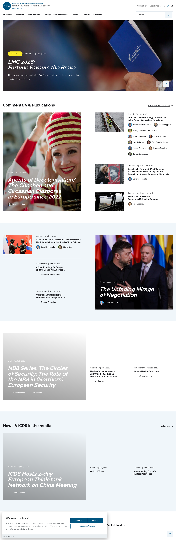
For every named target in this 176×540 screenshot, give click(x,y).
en (168, 6)
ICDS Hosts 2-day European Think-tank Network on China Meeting (42, 479)
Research (20, 15)
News (87, 15)
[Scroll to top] (170, 534)
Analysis (39, 236)
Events (75, 15)
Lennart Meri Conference (56, 15)
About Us (7, 15)
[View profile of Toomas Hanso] (16, 493)
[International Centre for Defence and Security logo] (26, 6)
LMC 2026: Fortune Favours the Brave (41, 65)
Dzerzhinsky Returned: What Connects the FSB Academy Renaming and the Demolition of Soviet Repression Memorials (148, 171)
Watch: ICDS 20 (97, 471)
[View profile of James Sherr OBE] (110, 303)
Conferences (28, 54)
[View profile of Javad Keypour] (162, 125)
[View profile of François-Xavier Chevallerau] (143, 131)
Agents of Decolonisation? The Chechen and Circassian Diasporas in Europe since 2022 (41, 188)
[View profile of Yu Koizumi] (97, 381)
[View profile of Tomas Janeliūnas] (138, 154)
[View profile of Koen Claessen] (137, 136)
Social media (155, 6)
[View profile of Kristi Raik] (35, 393)
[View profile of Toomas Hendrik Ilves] (48, 275)
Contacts (98, 15)
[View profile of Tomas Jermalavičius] (139, 125)
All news (167, 426)
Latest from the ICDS (160, 105)
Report (11, 172)
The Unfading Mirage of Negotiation (127, 292)
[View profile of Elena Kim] (65, 247)
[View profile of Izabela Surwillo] (157, 148)
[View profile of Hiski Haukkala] (16, 393)
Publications (34, 15)
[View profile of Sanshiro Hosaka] (137, 179)
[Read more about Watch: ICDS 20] (110, 447)
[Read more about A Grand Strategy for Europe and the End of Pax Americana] (17, 272)
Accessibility (142, 6)
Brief (10, 361)
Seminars (12, 467)
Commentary (133, 165)
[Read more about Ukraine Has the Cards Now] (153, 347)
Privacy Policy (8, 536)
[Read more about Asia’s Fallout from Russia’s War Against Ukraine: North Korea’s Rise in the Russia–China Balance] (17, 244)
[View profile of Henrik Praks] (136, 142)
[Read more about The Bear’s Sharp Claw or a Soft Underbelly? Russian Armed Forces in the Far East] (110, 347)
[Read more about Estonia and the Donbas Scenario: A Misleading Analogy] (109, 201)
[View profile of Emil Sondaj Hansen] (158, 142)
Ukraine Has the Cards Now (146, 371)
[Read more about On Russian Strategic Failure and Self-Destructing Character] (17, 300)
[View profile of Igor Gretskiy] (136, 204)
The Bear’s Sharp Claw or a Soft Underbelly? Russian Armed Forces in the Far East (103, 374)
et (172, 6)
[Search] (168, 15)
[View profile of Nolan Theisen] (137, 148)
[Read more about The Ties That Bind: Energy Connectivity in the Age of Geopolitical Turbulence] (109, 122)
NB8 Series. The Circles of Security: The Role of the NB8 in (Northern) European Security (37, 376)
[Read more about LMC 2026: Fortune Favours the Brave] (88, 55)
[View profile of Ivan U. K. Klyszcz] (17, 204)
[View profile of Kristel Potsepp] (158, 136)
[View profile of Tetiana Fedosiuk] (46, 302)
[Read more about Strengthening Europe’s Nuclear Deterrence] (153, 447)
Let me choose (27, 529)
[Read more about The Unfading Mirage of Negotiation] (134, 272)
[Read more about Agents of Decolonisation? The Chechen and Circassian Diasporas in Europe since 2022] (42, 161)
